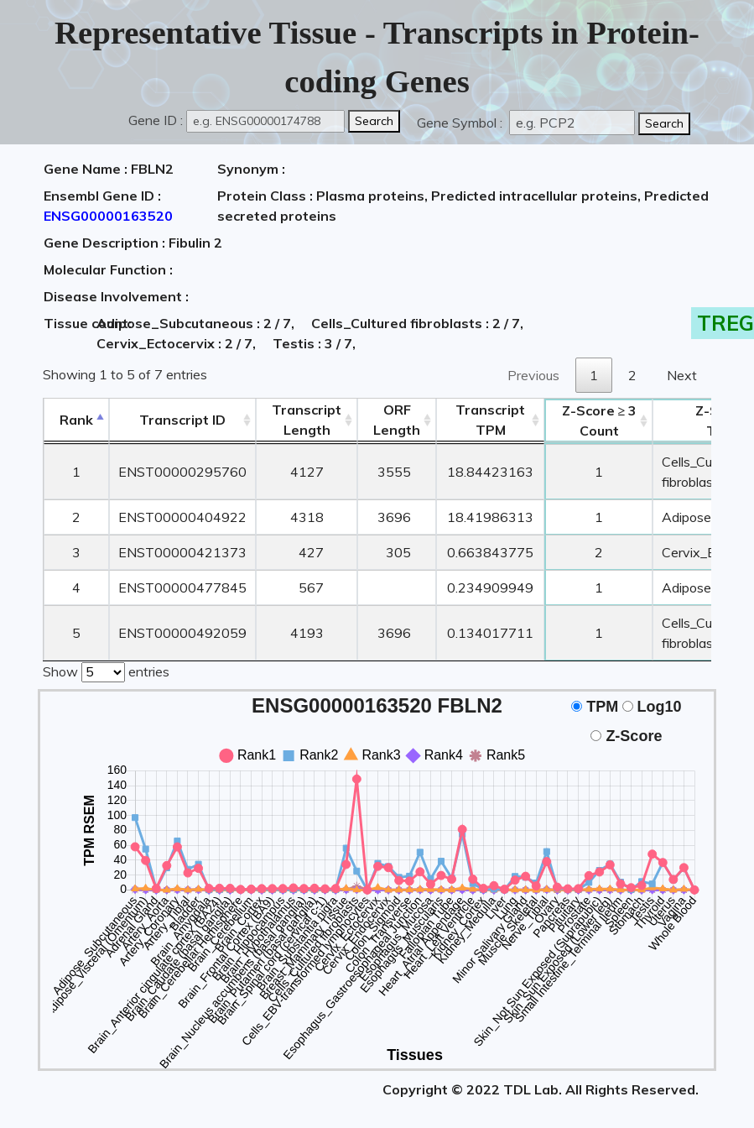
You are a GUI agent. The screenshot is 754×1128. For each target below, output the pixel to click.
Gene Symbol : (461, 122)
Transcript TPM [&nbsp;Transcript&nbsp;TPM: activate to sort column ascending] (490, 419)
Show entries (106, 671)
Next (682, 375)
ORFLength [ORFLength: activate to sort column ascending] (396, 419)
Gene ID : (155, 120)
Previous (533, 375)
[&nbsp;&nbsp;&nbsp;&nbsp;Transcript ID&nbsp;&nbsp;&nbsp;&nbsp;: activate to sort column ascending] (182, 420)
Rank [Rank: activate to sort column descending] (76, 419)
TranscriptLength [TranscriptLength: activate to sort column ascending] (306, 419)
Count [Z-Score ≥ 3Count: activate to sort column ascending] (599, 420)
